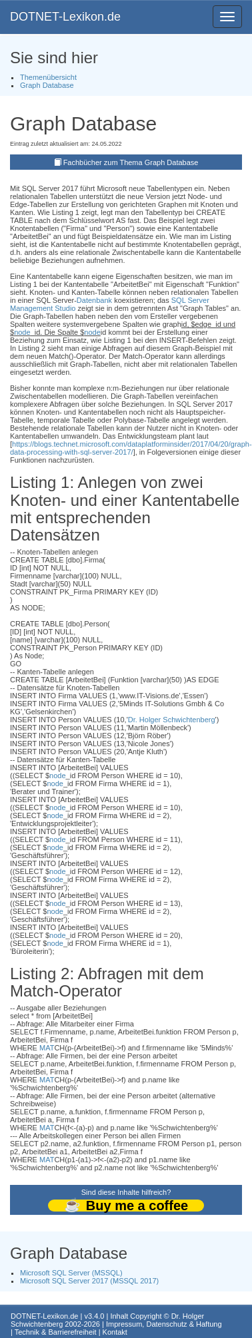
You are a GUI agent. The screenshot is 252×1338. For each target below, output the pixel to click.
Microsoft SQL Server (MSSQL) (71, 1273)
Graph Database (47, 85)
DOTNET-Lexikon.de (65, 16)
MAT (46, 1048)
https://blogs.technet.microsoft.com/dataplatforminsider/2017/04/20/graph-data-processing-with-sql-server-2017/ (131, 448)
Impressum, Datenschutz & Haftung (164, 1324)
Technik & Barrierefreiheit (56, 1332)
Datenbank (94, 300)
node (22, 332)
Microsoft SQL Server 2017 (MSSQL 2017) (89, 1281)
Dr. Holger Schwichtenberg (171, 720)
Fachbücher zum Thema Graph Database (131, 162)
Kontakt (115, 1332)
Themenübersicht (48, 77)
